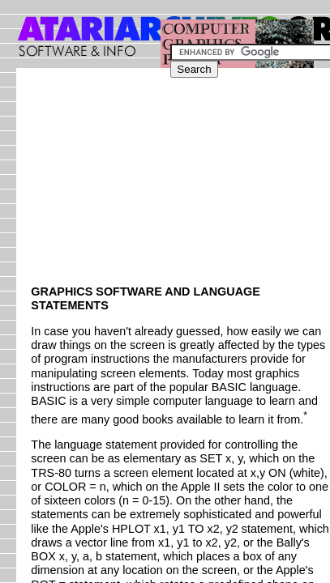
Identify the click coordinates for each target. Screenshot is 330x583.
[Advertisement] (208, 184)
